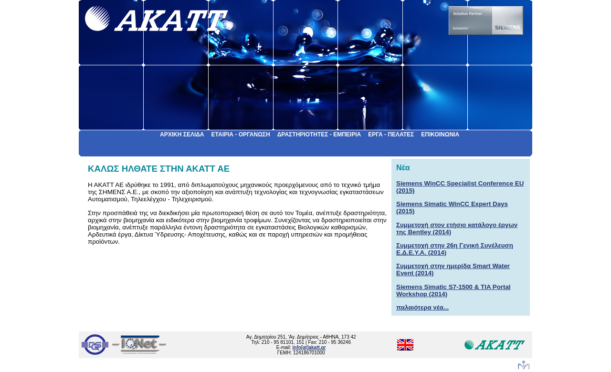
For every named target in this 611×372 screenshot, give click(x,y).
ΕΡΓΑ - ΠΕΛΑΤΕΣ (391, 134)
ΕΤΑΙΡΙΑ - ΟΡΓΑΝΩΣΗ (240, 134)
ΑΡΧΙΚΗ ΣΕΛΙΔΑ (182, 134)
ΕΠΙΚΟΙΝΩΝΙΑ (440, 134)
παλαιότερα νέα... (422, 307)
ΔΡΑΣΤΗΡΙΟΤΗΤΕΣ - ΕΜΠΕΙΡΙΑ (319, 134)
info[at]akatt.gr (309, 347)
